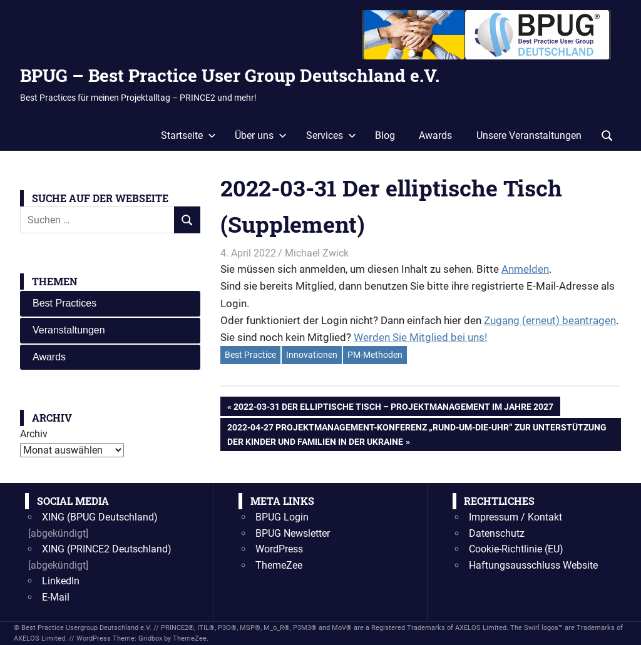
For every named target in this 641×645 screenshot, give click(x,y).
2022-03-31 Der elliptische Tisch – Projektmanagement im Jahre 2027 (393, 408)
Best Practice (250, 355)
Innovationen (311, 355)
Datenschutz (497, 533)
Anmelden (525, 269)
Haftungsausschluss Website (533, 565)
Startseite (188, 135)
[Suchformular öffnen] (607, 134)
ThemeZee (278, 565)
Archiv (34, 434)
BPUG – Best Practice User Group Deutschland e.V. (229, 75)
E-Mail (55, 597)
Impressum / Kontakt (515, 517)
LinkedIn (60, 581)
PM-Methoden (375, 355)
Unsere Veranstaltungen (529, 135)
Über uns (261, 135)
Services (331, 135)
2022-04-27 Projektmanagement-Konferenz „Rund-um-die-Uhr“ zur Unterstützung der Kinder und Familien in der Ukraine (417, 433)
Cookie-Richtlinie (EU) (516, 549)
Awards (435, 135)
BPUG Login (282, 517)
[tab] (110, 304)
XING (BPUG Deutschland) (100, 517)
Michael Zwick (317, 253)
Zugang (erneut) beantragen (550, 320)
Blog (385, 135)
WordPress (279, 549)
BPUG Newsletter (292, 533)
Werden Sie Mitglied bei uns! (420, 337)
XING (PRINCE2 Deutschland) (107, 549)
